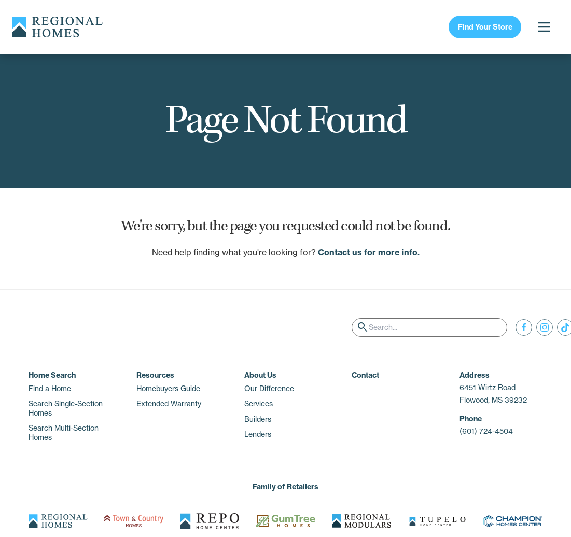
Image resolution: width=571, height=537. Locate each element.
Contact (365, 375)
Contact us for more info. (369, 252)
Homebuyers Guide (168, 388)
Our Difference (269, 388)
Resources (155, 375)
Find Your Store (485, 27)
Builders (257, 419)
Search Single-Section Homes (66, 408)
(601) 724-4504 (486, 431)
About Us (260, 375)
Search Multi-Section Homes (64, 432)
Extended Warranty (168, 403)
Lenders (257, 434)
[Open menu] (544, 27)
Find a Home (50, 388)
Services (258, 403)
